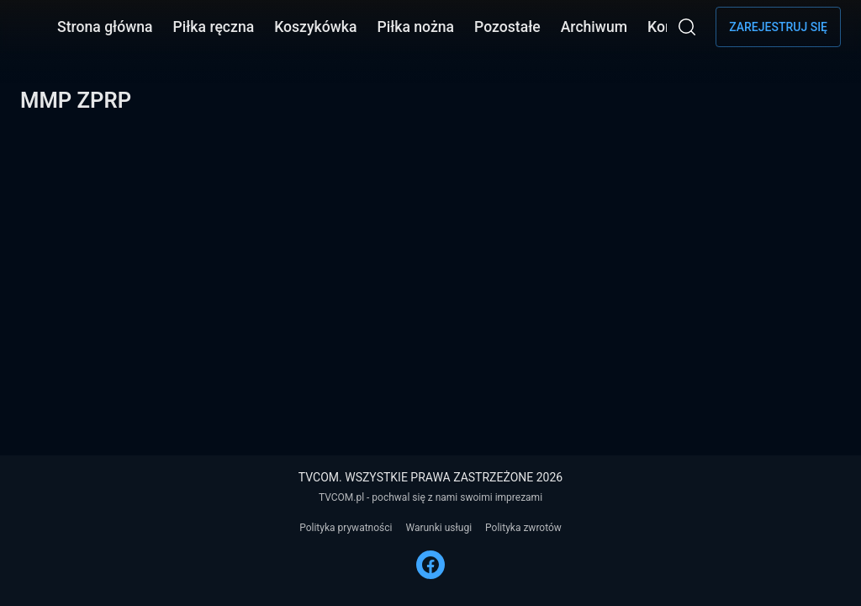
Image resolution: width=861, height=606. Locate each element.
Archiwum (594, 27)
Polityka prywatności (345, 528)
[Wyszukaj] (687, 27)
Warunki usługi (438, 528)
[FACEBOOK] (430, 564)
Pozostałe (507, 27)
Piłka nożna (415, 27)
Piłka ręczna (214, 27)
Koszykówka (315, 27)
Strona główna (105, 27)
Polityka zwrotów (523, 528)
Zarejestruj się (778, 27)
